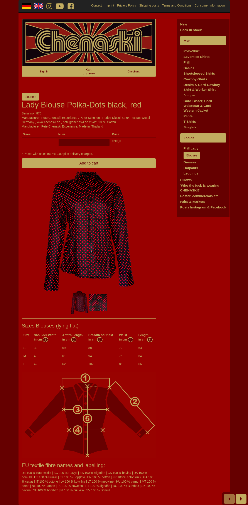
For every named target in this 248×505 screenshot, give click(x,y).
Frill (187, 62)
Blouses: (30, 97)
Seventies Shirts (197, 57)
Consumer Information (210, 5)
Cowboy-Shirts (195, 79)
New (183, 24)
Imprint (109, 5)
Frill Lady (191, 148)
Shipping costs (149, 5)
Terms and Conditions (176, 5)
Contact (96, 5)
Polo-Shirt (192, 51)
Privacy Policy (126, 5)
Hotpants (191, 168)
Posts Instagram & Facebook (203, 207)
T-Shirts (190, 121)
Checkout (134, 71)
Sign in (44, 71)
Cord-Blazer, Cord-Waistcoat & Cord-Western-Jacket (198, 105)
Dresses (190, 162)
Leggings (191, 173)
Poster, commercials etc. (199, 196)
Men (187, 40)
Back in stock (191, 30)
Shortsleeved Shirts (199, 73)
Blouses (191, 155)
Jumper (190, 95)
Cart (89, 71)
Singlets (190, 127)
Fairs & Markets (192, 201)
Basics (189, 68)
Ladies (189, 138)
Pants (188, 116)
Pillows (186, 180)
